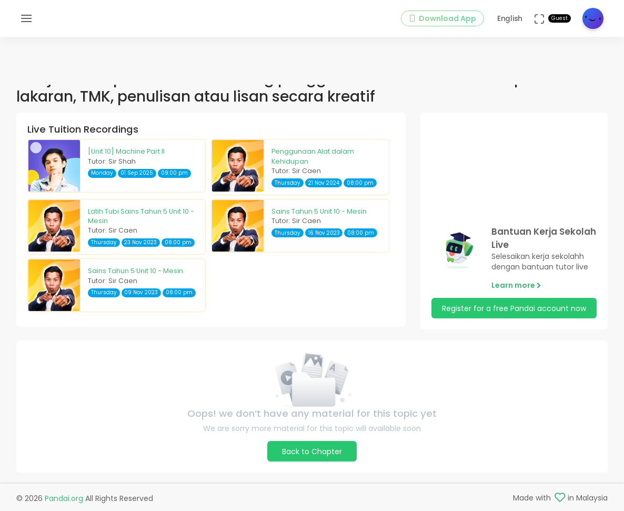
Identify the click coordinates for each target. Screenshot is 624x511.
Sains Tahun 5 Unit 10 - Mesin (319, 211)
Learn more (516, 285)
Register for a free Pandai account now (514, 308)
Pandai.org (64, 498)
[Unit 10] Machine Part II (126, 151)
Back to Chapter (312, 451)
